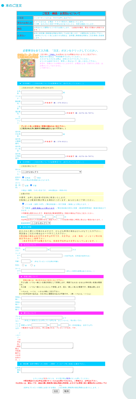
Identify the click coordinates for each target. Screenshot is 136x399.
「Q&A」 (52, 54)
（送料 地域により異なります (42, 208)
